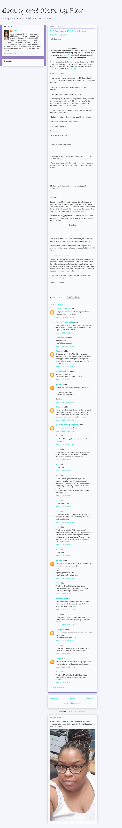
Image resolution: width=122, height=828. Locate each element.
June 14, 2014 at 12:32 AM (65, 333)
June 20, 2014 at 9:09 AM (65, 640)
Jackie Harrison (62, 338)
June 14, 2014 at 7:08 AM (65, 346)
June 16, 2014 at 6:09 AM (65, 578)
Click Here (73, 69)
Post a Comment (59, 687)
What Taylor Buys (62, 371)
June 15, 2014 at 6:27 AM (65, 496)
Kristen (58, 659)
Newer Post (55, 698)
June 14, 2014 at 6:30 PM (65, 402)
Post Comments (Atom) (77, 711)
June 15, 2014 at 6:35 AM (65, 556)
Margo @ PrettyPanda (64, 322)
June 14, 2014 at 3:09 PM (65, 366)
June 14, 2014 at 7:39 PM (65, 420)
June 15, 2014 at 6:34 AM (65, 545)
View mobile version (72, 703)
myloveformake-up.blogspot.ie (68, 425)
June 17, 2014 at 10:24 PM (65, 625)
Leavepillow (60, 630)
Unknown (59, 351)
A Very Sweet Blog (63, 309)
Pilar (57, 436)
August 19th (55, 718)
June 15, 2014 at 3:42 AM (65, 431)
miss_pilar (71, 55)
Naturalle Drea (61, 598)
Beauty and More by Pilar (42, 11)
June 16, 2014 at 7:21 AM (65, 594)
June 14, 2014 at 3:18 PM (65, 380)
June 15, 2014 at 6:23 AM (65, 460)
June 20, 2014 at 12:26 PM (65, 667)
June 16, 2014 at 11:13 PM (65, 609)
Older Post (90, 698)
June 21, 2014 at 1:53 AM (65, 683)
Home (73, 698)
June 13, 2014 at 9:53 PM (65, 317)
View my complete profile (14, 53)
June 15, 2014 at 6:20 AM (65, 444)
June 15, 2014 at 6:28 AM (65, 507)
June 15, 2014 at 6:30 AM (65, 522)
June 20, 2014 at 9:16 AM (65, 654)
